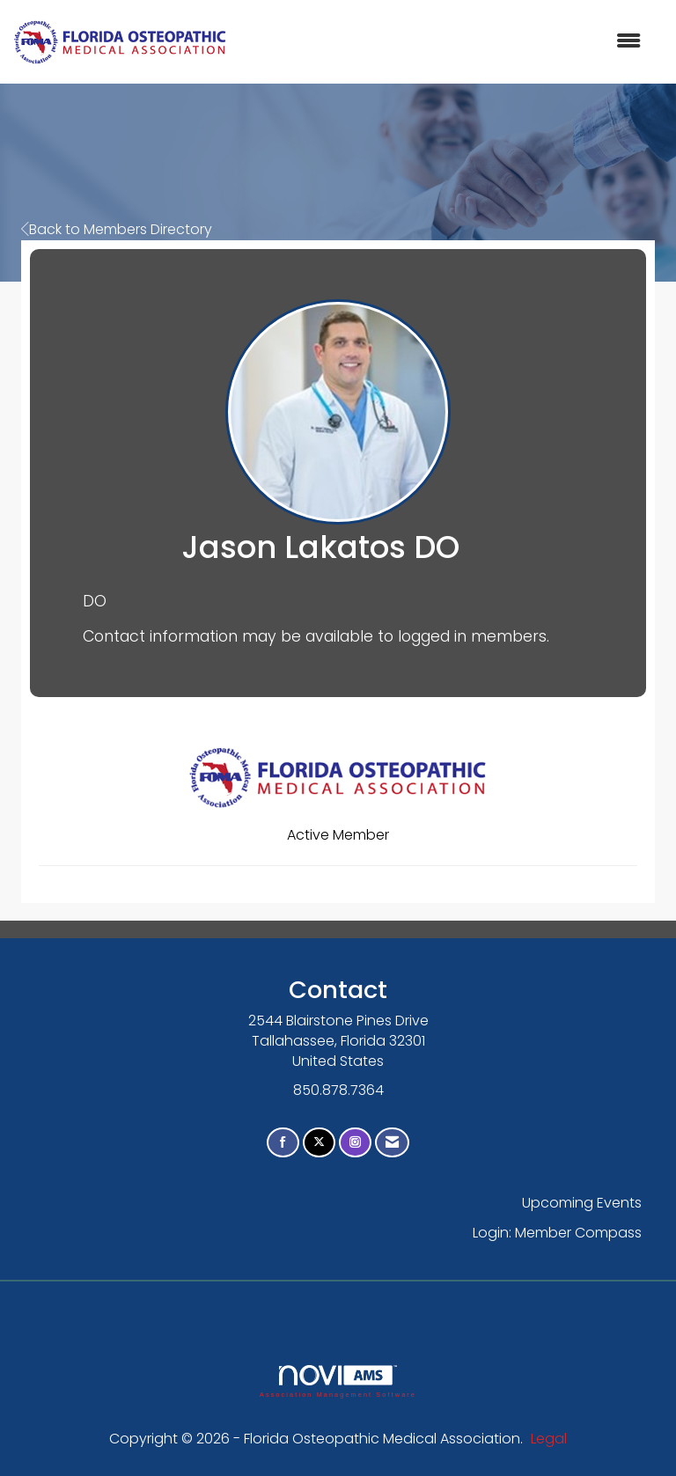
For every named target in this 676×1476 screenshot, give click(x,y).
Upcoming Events (582, 1203)
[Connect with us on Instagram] (355, 1142)
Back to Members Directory (116, 229)
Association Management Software (338, 1381)
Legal (549, 1438)
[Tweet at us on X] (319, 1142)
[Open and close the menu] (443, 42)
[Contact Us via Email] (392, 1142)
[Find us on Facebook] (283, 1142)
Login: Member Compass (557, 1233)
